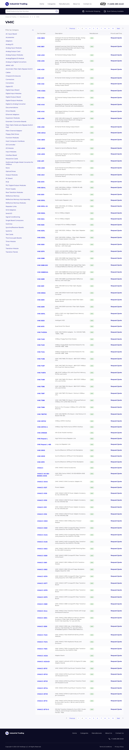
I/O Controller (10, 145)
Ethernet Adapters (12, 114)
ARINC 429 (10, 65)
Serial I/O (9, 213)
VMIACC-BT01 (42, 668)
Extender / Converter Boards (16, 121)
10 (113, 28)
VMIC (37, 17)
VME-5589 (41, 279)
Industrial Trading (10, 17)
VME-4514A (41, 133)
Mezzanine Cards (12, 159)
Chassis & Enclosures (13, 76)
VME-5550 (41, 244)
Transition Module (12, 248)
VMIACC (40, 468)
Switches (9, 224)
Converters (10, 83)
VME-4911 (40, 161)
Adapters (9, 41)
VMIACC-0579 (42, 597)
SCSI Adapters (11, 210)
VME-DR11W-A (42, 427)
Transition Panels (12, 252)
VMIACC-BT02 (42, 674)
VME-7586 (41, 386)
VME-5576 (41, 251)
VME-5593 (40, 300)
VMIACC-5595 (42, 626)
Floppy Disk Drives (12, 134)
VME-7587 (41, 393)
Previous (72, 28)
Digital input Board (12, 90)
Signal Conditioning (13, 217)
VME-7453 (41, 345)
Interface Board (11, 155)
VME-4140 (41, 104)
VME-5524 (41, 219)
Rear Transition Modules (14, 192)
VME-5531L (41, 231)
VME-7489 (41, 379)
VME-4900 (41, 148)
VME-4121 (40, 78)
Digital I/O (9, 86)
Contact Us (87, 4)
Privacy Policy (119, 746)
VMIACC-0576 (42, 576)
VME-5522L (41, 213)
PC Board (9, 178)
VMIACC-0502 (42, 549)
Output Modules (12, 175)
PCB (7, 182)
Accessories (10, 37)
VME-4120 (40, 69)
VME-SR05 (41, 450)
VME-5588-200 (42, 265)
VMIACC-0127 (42, 487)
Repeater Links (11, 206)
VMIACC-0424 (42, 535)
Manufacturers (64, 4)
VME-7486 (41, 359)
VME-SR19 (41, 462)
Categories (51, 4)
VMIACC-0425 (42, 542)
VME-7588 (41, 400)
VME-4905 (41, 154)
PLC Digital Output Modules (16, 185)
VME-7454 (41, 352)
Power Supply (11, 189)
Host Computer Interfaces (15, 141)
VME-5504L (41, 187)
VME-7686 (41, 407)
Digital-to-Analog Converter (16, 104)
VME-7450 (41, 339)
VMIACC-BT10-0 (43, 709)
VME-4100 (41, 55)
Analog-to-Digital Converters (16, 62)
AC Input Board (11, 34)
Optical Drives (11, 171)
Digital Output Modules (14, 100)
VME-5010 (40, 182)
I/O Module (10, 148)
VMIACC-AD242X (43, 661)
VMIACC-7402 (42, 635)
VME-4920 (41, 168)
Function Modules (12, 138)
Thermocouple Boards (14, 238)
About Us (76, 4)
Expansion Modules (13, 118)
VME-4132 (40, 98)
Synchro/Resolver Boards (15, 227)
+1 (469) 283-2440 (115, 4)
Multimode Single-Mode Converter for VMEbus (19, 163)
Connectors (10, 79)
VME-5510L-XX (42, 206)
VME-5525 (40, 225)
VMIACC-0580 (42, 604)
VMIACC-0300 (42, 521)
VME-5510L (41, 200)
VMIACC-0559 (42, 555)
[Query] (32, 11)
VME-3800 (41, 38)
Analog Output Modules (14, 55)
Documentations (12, 107)
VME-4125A (41, 91)
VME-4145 (40, 111)
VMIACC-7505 (42, 649)
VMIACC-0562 (42, 569)
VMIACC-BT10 (42, 701)
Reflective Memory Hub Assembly (18, 199)
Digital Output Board (13, 97)
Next (118, 28)
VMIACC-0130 (42, 500)
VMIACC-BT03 (42, 681)
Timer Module (11, 241)
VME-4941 (41, 175)
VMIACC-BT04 (42, 688)
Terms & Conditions (106, 746)
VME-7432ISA (42, 332)
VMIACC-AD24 (42, 656)
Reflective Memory (12, 196)
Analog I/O (9, 44)
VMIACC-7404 (42, 642)
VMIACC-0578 (42, 590)
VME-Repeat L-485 (44, 444)
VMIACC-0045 (42, 482)
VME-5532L (41, 237)
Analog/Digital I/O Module (15, 58)
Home (42, 4)
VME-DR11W (41, 421)
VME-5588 (41, 258)
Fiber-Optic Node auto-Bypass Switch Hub (19, 126)
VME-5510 (40, 194)
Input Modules (11, 152)
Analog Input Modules (14, 48)
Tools (7, 245)
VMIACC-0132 (42, 514)
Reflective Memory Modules (16, 203)
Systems (9, 231)
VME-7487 (41, 366)
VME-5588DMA (42, 272)
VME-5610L (41, 314)
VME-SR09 (41, 456)
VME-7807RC (42, 414)
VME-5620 (41, 320)
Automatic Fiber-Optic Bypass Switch (19, 69)
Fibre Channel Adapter (14, 131)
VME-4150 (40, 118)
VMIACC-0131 (42, 507)
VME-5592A (41, 293)
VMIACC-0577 (42, 583)
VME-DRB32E (42, 433)
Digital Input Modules (13, 93)
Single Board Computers (14, 220)
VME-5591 (40, 286)
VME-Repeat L (42, 439)
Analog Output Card (13, 51)
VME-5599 (41, 307)
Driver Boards (10, 111)
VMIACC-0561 (42, 562)
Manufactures (97, 733)
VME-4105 (40, 61)
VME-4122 (40, 84)
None (8, 168)
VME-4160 (41, 127)
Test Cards (9, 234)
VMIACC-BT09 (42, 694)
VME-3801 (40, 46)
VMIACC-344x (42, 611)
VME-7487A (41, 373)
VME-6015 (40, 326)
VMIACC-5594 (42, 618)
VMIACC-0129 (42, 493)
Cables (8, 72)
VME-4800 (41, 140)
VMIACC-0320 (42, 528)
